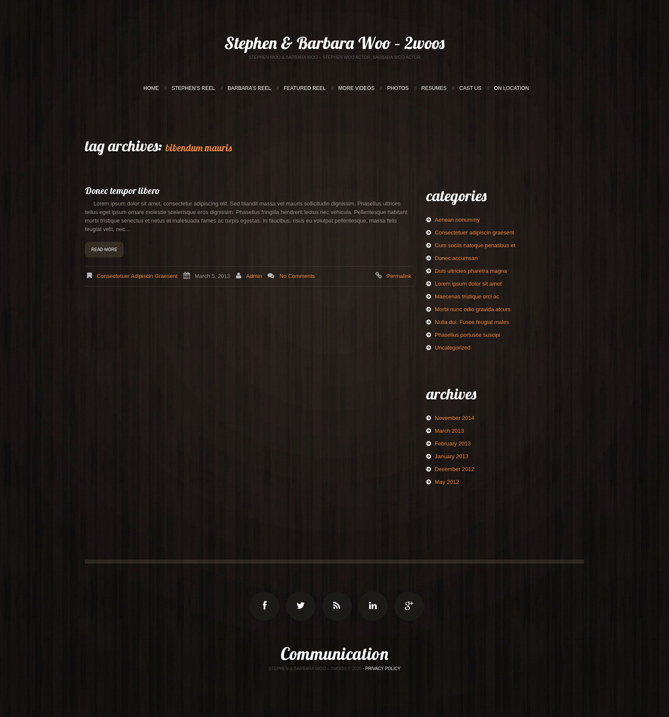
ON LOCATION (511, 88)
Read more (104, 249)
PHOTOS (397, 88)
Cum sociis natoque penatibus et (475, 245)
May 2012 (447, 482)
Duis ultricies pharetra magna (471, 271)
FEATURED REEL (305, 88)
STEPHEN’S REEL (193, 88)
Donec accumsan (456, 258)
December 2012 (454, 469)
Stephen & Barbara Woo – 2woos (334, 42)
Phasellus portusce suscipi (467, 335)
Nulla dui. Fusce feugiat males (472, 322)
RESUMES (434, 88)
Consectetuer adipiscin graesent (137, 276)
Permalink (399, 276)
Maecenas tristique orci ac (467, 296)
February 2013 (453, 443)
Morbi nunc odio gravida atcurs (473, 309)
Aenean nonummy (457, 220)
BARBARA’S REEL (249, 88)
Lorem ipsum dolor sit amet (468, 283)
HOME (151, 88)
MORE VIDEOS (356, 88)
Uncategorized (453, 347)
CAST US (470, 88)
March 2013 (449, 431)
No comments (297, 276)
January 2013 (451, 456)
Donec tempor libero (122, 191)
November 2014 (454, 418)
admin (254, 276)
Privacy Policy (382, 668)
